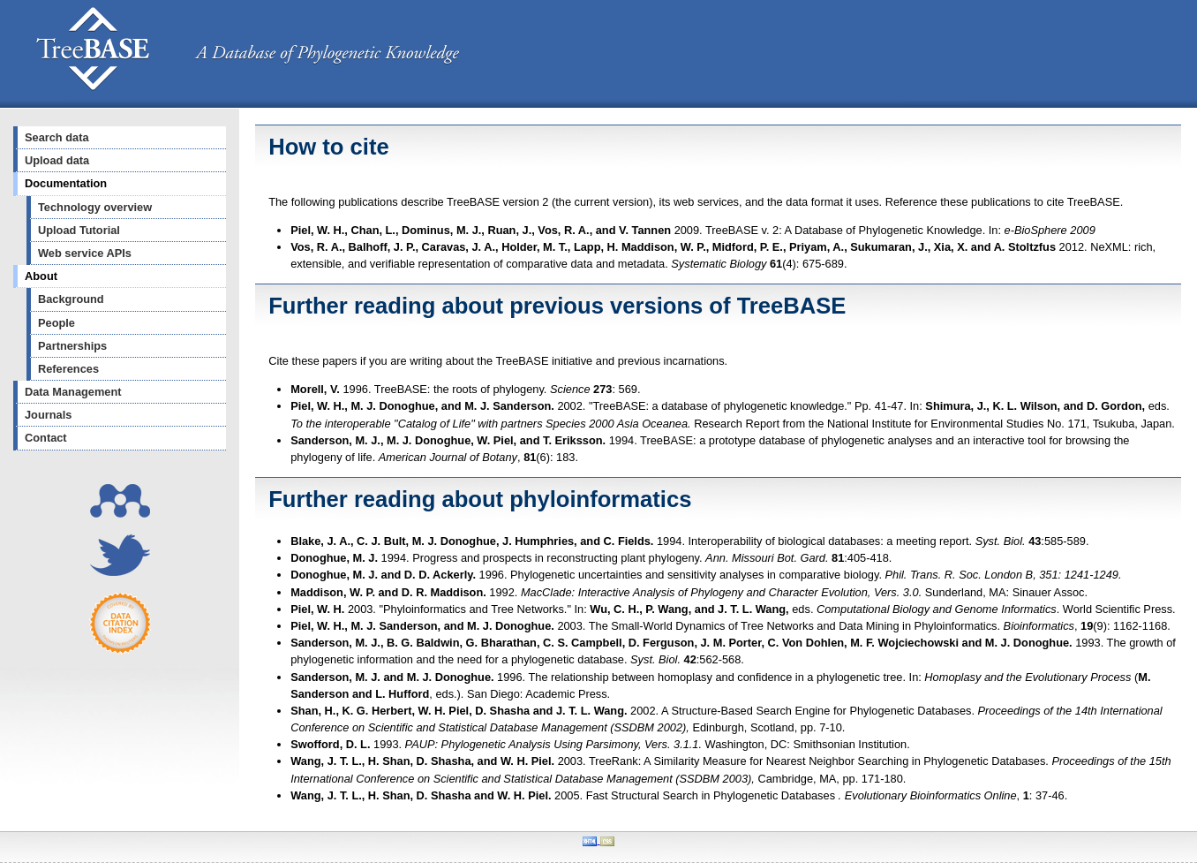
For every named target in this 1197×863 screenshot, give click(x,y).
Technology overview (95, 207)
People (56, 322)
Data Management (73, 391)
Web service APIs (85, 253)
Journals (48, 414)
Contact (46, 437)
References (68, 368)
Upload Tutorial (79, 230)
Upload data (57, 160)
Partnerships (72, 345)
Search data (57, 137)
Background (71, 299)
